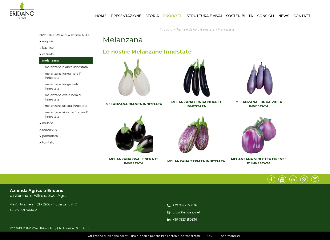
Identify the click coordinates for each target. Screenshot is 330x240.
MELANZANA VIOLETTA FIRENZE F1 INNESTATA (259, 161)
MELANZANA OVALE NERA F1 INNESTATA (133, 161)
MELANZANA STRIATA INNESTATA (196, 161)
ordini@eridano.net (186, 212)
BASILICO (48, 48)
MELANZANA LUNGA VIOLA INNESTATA (259, 104)
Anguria (47, 41)
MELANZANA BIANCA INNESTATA (134, 104)
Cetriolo (48, 54)
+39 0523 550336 (185, 205)
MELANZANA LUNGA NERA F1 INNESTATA (196, 104)
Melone (48, 123)
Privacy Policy (48, 228)
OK (209, 235)
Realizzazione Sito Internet (74, 228)
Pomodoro (50, 136)
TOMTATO (48, 142)
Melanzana (50, 60)
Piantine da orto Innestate (64, 35)
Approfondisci (230, 235)
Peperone (49, 129)
